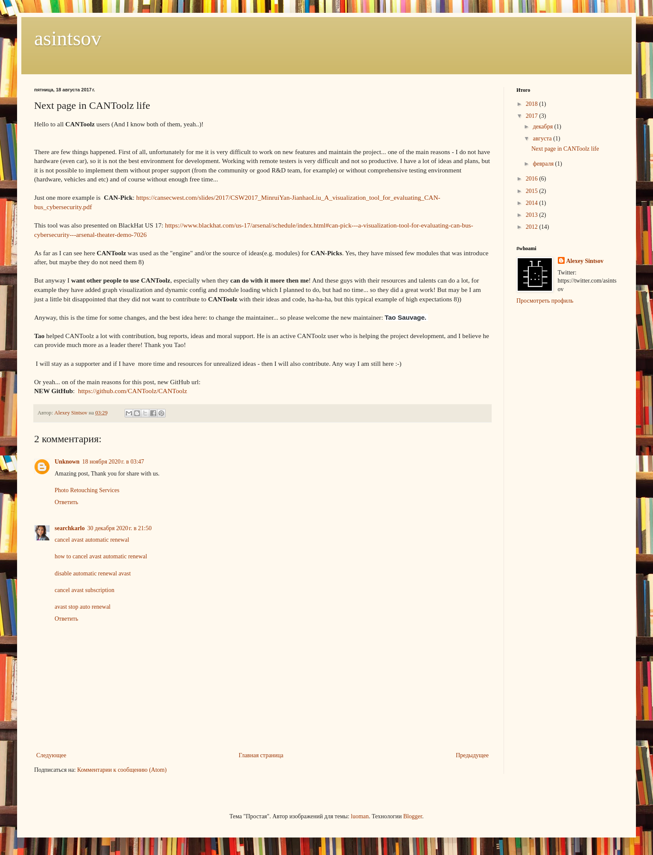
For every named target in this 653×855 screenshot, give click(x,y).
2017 (532, 116)
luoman (360, 816)
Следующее (51, 755)
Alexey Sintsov (585, 261)
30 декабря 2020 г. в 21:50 (119, 528)
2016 (532, 178)
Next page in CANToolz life (565, 149)
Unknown (67, 461)
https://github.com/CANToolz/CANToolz (132, 390)
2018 (532, 104)
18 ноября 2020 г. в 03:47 (113, 461)
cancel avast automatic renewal (92, 540)
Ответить (66, 502)
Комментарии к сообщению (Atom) (122, 770)
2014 (532, 203)
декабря (543, 126)
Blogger (412, 816)
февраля (544, 163)
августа (543, 138)
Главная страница (261, 755)
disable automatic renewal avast (93, 573)
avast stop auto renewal (83, 607)
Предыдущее (472, 755)
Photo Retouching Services (87, 490)
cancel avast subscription (84, 590)
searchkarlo (70, 528)
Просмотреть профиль (544, 301)
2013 (532, 215)
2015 (532, 191)
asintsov (67, 38)
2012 (532, 227)
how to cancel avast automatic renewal (101, 556)
